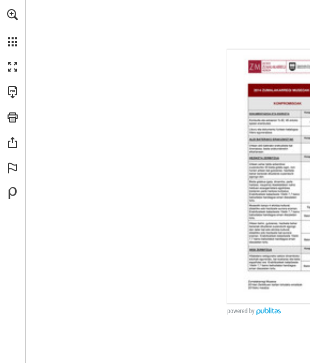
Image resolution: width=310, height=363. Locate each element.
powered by (240, 311)
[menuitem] (12, 27)
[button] (12, 14)
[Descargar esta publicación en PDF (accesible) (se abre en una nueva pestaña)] (12, 92)
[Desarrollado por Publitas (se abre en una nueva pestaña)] (12, 193)
